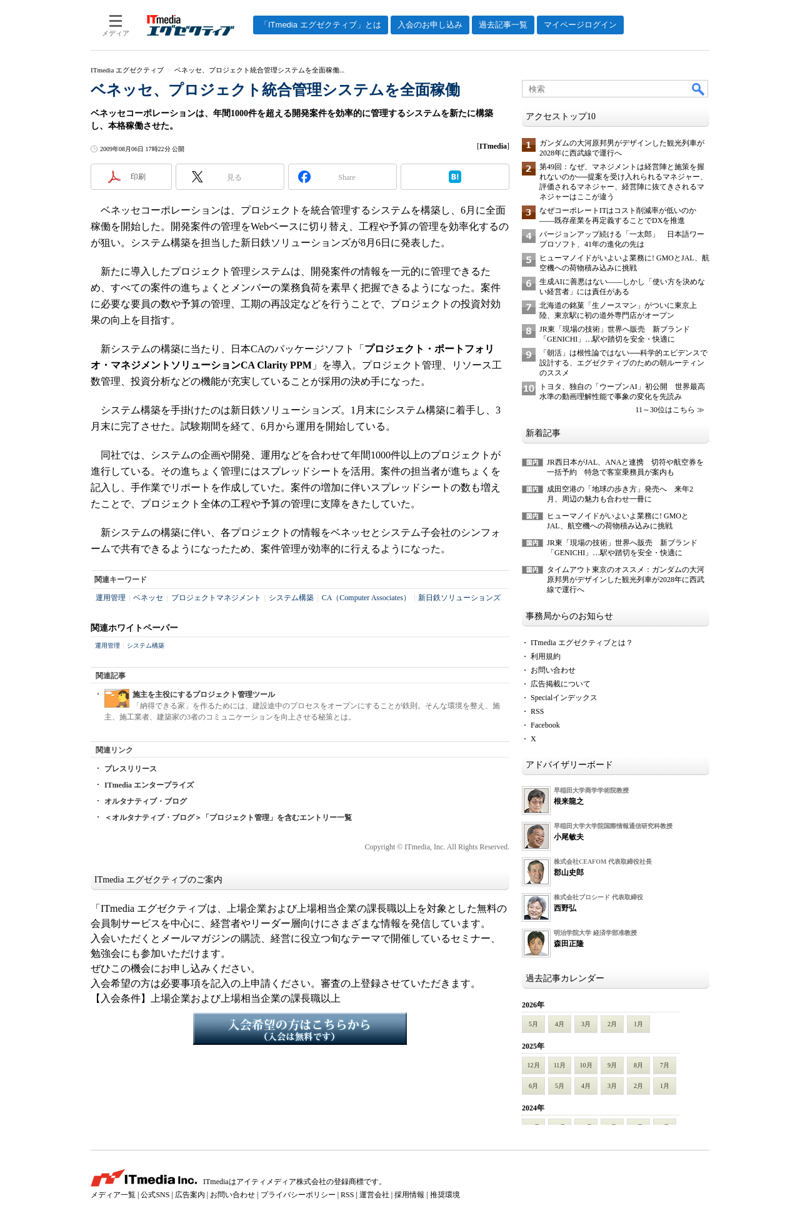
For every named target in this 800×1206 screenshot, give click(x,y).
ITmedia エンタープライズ (149, 785)
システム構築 (291, 597)
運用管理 (111, 597)
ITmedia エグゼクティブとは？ (582, 642)
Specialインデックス (564, 697)
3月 (586, 1024)
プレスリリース (130, 768)
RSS (537, 711)
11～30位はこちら (665, 409)
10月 (586, 1065)
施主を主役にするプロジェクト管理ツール (203, 694)
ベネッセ (148, 597)
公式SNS (155, 1194)
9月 (612, 1065)
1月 (638, 1024)
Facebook (545, 725)
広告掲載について (561, 684)
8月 (638, 1065)
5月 (533, 1024)
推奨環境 (445, 1194)
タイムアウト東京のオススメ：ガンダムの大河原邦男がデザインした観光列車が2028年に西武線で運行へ (625, 579)
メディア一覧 (113, 1194)
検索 (698, 88)
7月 (664, 1065)
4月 (559, 1024)
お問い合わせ (553, 670)
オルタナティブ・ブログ (145, 801)
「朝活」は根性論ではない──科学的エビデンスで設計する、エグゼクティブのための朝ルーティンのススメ (623, 362)
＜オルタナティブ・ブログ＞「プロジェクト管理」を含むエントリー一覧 (228, 817)
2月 (612, 1024)
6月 (533, 1085)
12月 (534, 1065)
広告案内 (190, 1194)
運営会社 (374, 1194)
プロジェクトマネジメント (216, 597)
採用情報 (409, 1194)
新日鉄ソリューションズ (459, 597)
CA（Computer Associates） (366, 597)
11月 (560, 1065)
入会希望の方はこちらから (300, 1028)
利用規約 (546, 656)
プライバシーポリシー (298, 1194)
